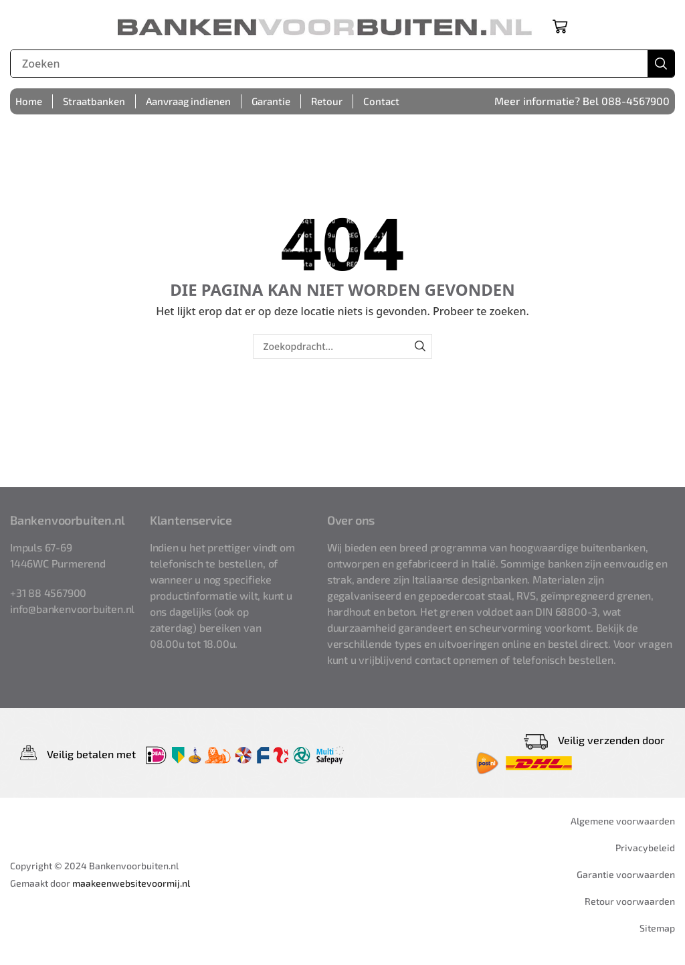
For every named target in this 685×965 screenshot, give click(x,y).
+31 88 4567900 (48, 592)
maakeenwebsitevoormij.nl (131, 883)
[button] (560, 26)
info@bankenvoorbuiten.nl (72, 608)
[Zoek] (661, 63)
